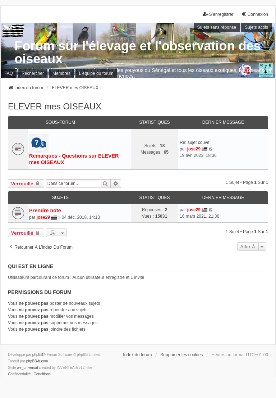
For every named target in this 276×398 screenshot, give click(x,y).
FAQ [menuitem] (8, 73)
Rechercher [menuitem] (33, 73)
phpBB (37, 355)
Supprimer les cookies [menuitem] (181, 354)
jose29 (194, 148)
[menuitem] (19, 374)
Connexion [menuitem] (254, 14)
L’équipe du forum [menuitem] (96, 73)
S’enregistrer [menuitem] (218, 14)
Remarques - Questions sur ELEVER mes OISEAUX (74, 159)
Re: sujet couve (195, 142)
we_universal (27, 368)
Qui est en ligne (30, 266)
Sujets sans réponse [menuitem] (216, 27)
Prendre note (45, 210)
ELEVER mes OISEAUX (54, 106)
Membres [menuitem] (61, 73)
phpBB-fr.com (37, 361)
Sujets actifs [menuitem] (256, 27)
